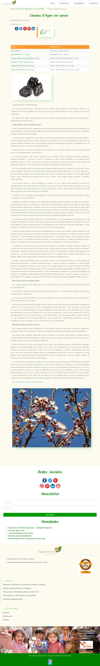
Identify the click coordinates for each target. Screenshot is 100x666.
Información (7, 616)
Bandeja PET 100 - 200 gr (20, 54)
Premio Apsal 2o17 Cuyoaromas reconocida (26, 539)
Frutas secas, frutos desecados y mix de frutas (27, 9)
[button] (64, 3)
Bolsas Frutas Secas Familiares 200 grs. (25, 58)
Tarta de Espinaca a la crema (20, 533)
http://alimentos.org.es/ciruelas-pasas (27, 382)
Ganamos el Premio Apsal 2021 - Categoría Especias (30, 528)
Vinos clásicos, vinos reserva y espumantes (19, 595)
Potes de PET (16, 51)
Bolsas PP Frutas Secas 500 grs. (22, 62)
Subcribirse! (50, 515)
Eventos (6, 620)
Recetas (6, 612)
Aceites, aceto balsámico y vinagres (17, 588)
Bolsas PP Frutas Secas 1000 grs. (23, 66)
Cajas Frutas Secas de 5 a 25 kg (22, 69)
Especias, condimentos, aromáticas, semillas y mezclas (24, 584)
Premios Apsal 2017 (16, 530)
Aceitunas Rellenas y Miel (12, 599)
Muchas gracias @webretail (19, 536)
